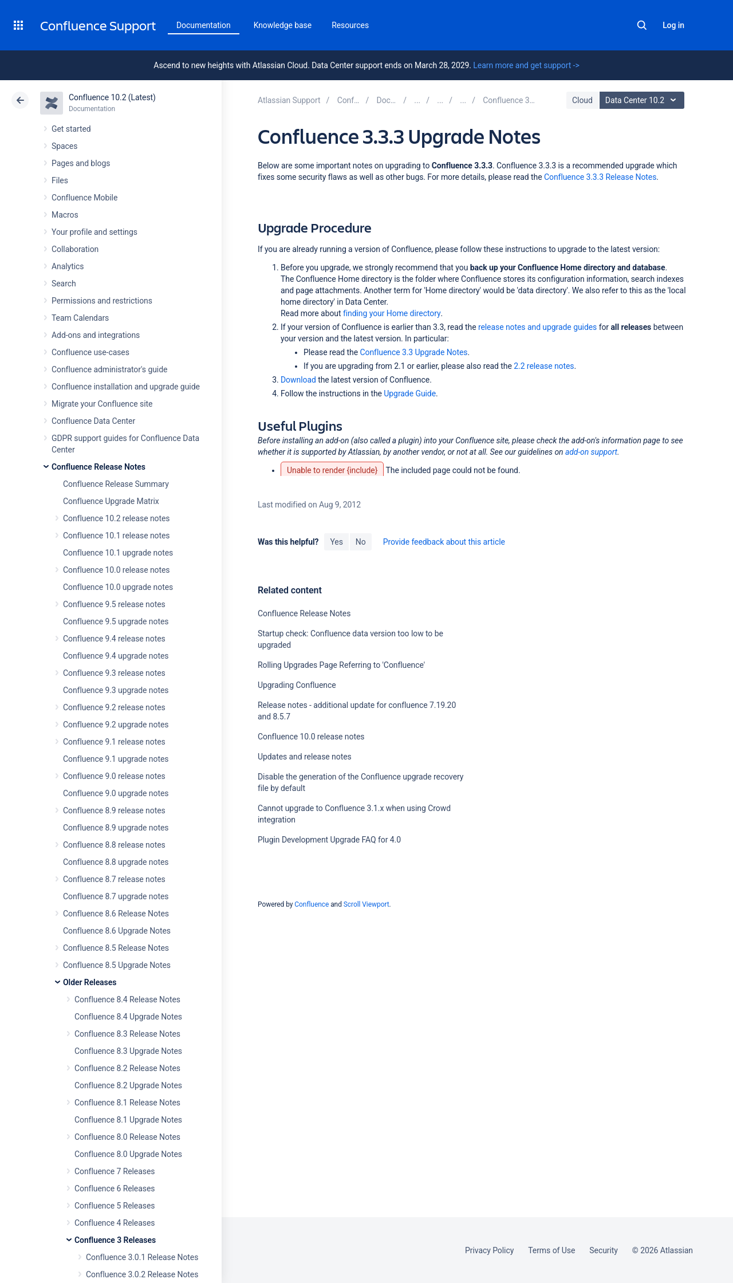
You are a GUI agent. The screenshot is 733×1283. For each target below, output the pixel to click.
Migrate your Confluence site (102, 403)
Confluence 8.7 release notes (114, 879)
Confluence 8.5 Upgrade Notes (117, 965)
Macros (65, 214)
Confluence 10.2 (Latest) (112, 97)
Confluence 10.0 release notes (116, 569)
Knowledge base (283, 25)
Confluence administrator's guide (109, 369)
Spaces (64, 146)
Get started (71, 128)
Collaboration (75, 249)
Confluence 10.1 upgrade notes (118, 552)
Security (603, 1250)
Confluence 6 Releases (114, 1188)
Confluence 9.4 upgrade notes (115, 655)
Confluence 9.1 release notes (114, 741)
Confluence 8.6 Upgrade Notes (117, 930)
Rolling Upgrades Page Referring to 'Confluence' (341, 665)
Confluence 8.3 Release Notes (127, 1033)
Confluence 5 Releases (114, 1205)
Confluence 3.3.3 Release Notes (600, 177)
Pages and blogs (81, 163)
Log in (673, 25)
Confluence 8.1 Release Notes (127, 1102)
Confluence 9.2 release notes (114, 707)
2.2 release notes (544, 366)
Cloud (582, 100)
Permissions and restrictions (102, 300)
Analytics (68, 266)
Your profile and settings (94, 232)
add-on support (591, 451)
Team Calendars (80, 317)
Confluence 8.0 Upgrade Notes (128, 1154)
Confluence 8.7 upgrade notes (115, 896)
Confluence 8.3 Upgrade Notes (128, 1051)
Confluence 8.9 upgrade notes (115, 827)
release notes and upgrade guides (537, 327)
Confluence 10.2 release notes (116, 518)
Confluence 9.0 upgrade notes (115, 793)
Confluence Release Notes (98, 466)
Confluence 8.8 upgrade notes (115, 862)
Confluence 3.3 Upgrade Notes (413, 352)
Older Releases (89, 982)
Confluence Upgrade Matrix (111, 501)
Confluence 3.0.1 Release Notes (142, 1257)
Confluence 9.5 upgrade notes (115, 621)
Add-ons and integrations (96, 335)
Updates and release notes (305, 756)
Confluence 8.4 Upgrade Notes (128, 1016)
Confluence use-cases (90, 352)
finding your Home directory (392, 313)
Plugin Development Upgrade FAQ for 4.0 (329, 839)
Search (642, 25)
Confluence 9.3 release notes (114, 673)
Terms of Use (551, 1250)
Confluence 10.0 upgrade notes (118, 587)
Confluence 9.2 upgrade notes (115, 724)
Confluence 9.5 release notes (114, 604)
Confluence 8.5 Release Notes (116, 948)
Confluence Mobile (84, 197)
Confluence (311, 904)
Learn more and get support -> (526, 65)
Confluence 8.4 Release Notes (127, 999)
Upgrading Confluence (297, 685)
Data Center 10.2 (643, 100)
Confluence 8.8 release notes (114, 844)
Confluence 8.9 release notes (114, 810)
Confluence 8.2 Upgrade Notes (128, 1085)
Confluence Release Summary (116, 484)
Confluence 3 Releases (115, 1240)
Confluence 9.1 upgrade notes (115, 758)
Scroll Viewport (366, 904)
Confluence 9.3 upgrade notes (115, 690)
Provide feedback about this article (444, 541)
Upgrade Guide (410, 393)
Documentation (203, 25)
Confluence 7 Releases (114, 1171)
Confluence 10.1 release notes (116, 535)
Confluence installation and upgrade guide (126, 386)
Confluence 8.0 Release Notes (127, 1137)
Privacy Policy (489, 1250)
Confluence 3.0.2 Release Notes (142, 1274)
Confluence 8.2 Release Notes (127, 1068)
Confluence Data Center (93, 421)
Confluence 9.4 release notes (114, 638)
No (361, 541)
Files (60, 180)
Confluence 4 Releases (114, 1222)
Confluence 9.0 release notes (114, 776)
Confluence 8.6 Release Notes (116, 913)
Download (298, 379)
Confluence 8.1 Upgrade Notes (128, 1119)
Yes (336, 541)
